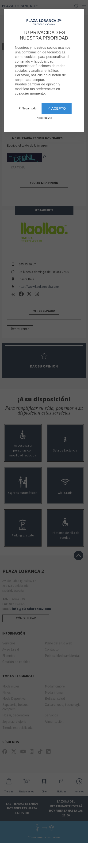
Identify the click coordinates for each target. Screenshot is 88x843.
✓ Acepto (56, 108)
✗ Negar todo (27, 108)
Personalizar (44, 118)
